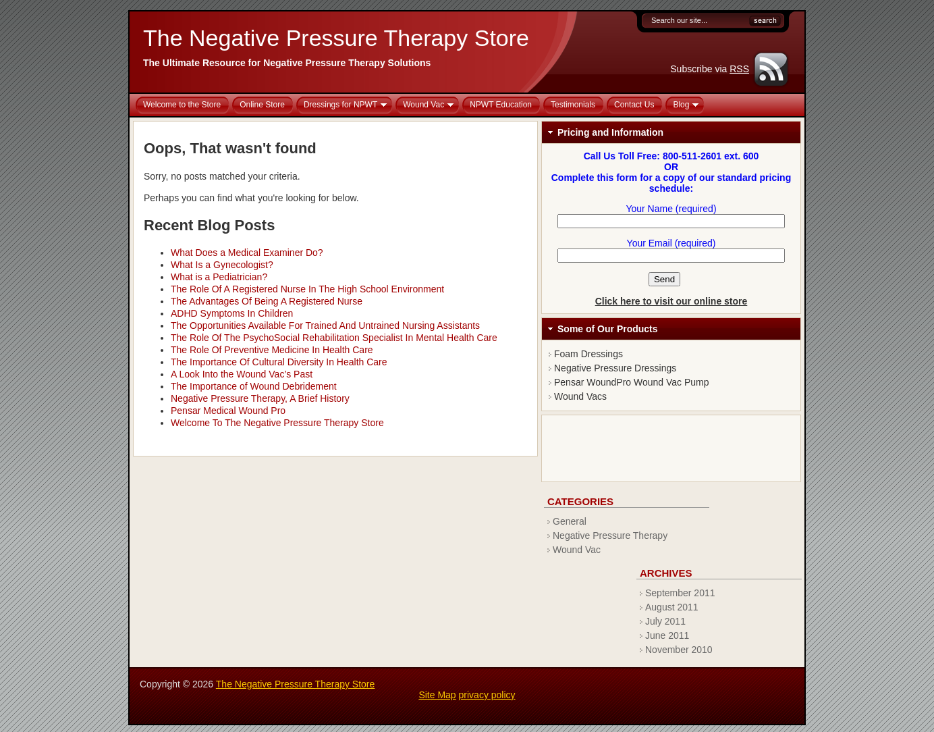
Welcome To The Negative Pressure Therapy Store (277, 422)
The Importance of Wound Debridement (254, 386)
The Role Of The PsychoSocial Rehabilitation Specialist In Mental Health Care (334, 337)
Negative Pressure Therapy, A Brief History (260, 398)
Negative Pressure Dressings (615, 368)
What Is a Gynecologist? (222, 264)
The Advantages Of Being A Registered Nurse (266, 301)
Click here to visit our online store (671, 301)
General (569, 521)
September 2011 (680, 592)
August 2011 (671, 607)
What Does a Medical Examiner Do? (247, 252)
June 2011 (667, 635)
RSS (739, 68)
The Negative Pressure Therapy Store (336, 38)
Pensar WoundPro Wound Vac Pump (631, 382)
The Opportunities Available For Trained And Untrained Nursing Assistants (325, 325)
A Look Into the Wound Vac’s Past (241, 374)
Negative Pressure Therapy (610, 535)
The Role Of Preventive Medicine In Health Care (272, 349)
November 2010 (679, 649)
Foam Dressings (588, 353)
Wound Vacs (580, 396)
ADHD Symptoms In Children (232, 313)
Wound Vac (577, 549)
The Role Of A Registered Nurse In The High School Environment (307, 289)
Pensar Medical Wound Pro (228, 410)
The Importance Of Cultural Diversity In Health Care (279, 362)
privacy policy (487, 694)
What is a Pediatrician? (219, 276)
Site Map (437, 694)
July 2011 (665, 621)
